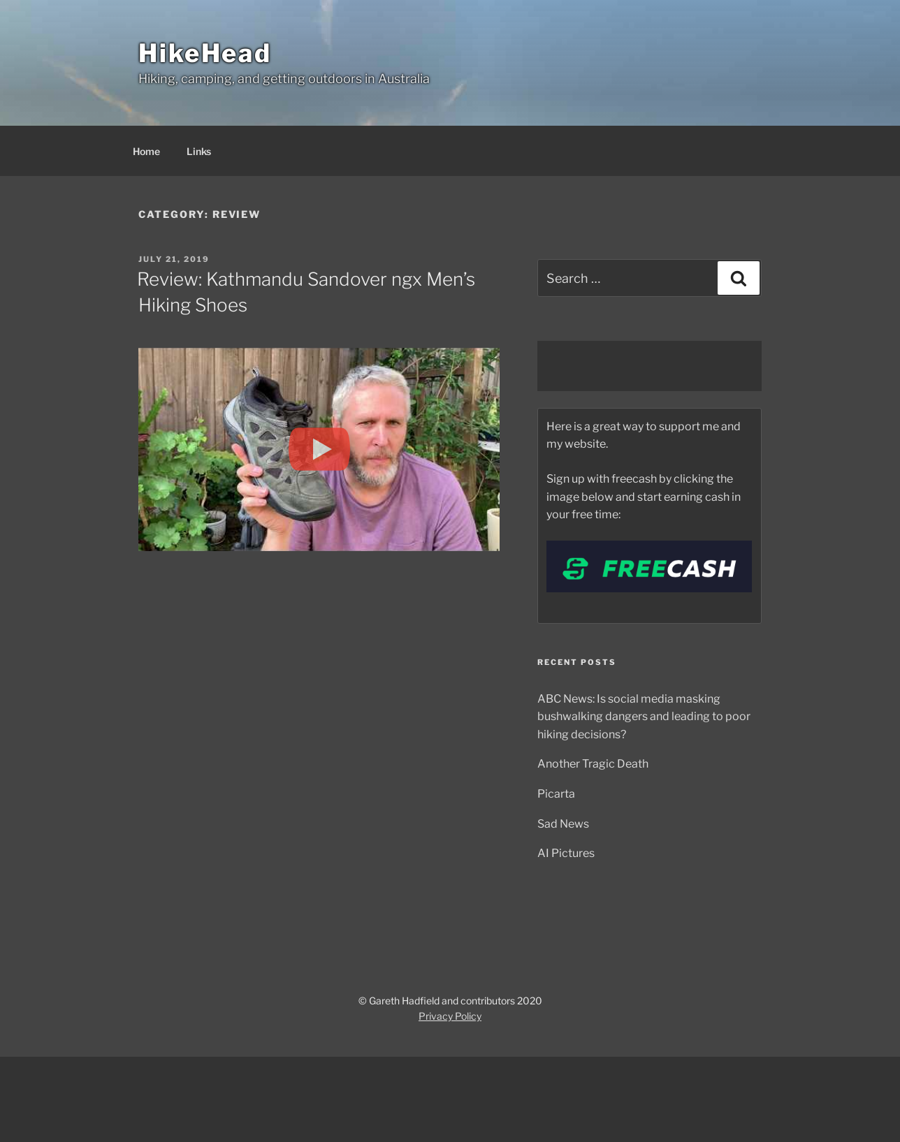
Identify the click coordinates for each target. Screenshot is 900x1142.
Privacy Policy (450, 1016)
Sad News (563, 823)
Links (199, 151)
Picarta (556, 793)
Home (146, 151)
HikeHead (205, 53)
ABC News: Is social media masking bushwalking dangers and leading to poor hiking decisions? (643, 716)
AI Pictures (566, 853)
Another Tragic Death (592, 763)
